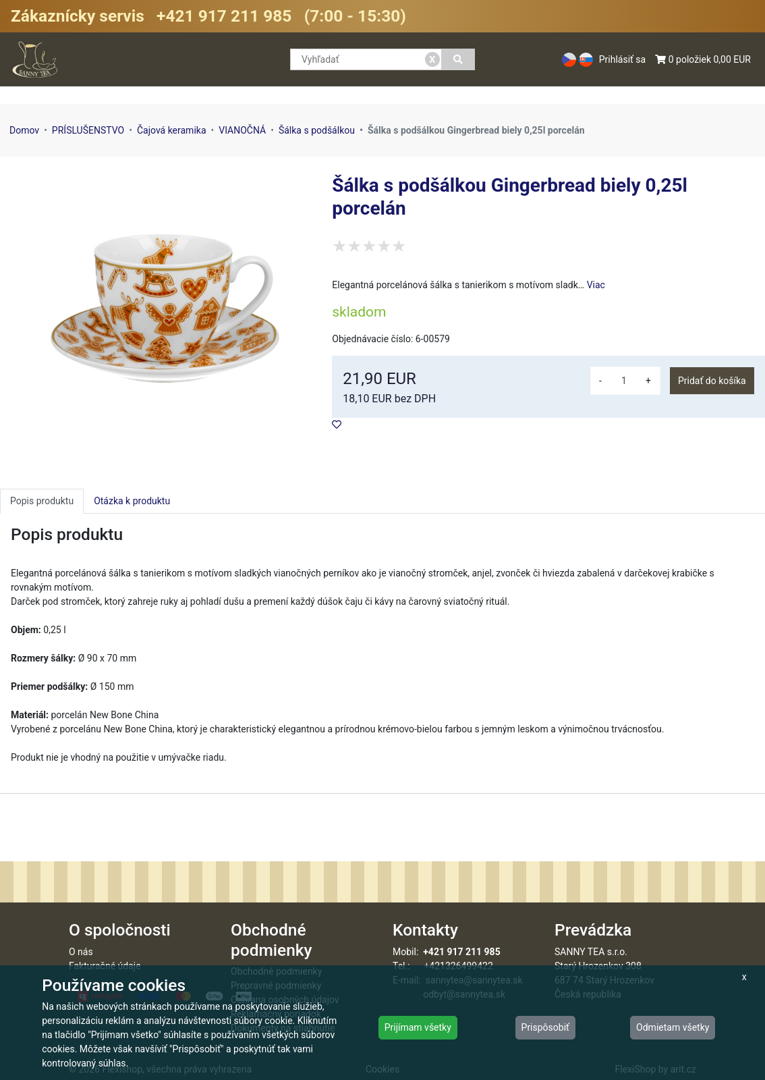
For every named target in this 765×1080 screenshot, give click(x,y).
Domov (24, 130)
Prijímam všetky (418, 1027)
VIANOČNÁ (242, 130)
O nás (81, 951)
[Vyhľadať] (458, 59)
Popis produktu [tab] (42, 500)
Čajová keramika (171, 130)
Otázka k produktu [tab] (132, 500)
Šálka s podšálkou (317, 130)
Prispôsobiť (545, 1027)
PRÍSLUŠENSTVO (88, 130)
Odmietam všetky (672, 1027)
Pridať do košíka (712, 380)
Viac (596, 284)
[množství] (624, 380)
